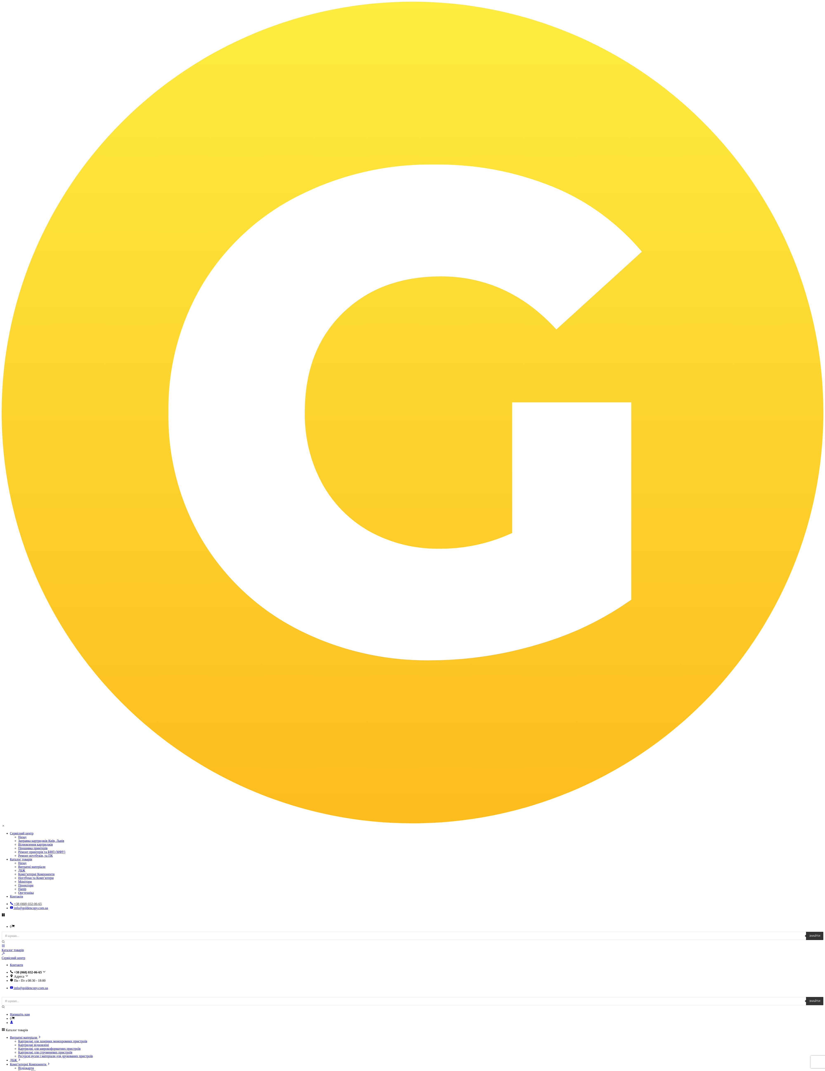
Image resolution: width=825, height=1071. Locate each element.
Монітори (25, 881)
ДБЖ (21, 870)
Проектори (25, 885)
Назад (22, 837)
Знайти (814, 935)
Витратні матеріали (31, 866)
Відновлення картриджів (35, 844)
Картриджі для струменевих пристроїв (45, 1052)
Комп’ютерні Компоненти (36, 874)
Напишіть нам (20, 1014)
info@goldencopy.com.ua (29, 908)
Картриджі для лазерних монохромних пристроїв (52, 1041)
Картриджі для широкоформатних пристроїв (49, 1048)
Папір (22, 889)
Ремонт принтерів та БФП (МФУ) (41, 852)
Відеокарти (26, 1068)
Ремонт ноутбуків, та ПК (35, 855)
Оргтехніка (26, 892)
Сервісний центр (21, 833)
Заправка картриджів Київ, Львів (41, 840)
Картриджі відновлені (33, 1045)
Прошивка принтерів (32, 848)
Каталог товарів (21, 859)
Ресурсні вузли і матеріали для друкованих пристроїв (55, 1056)
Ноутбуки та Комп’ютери (36, 878)
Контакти (16, 896)
